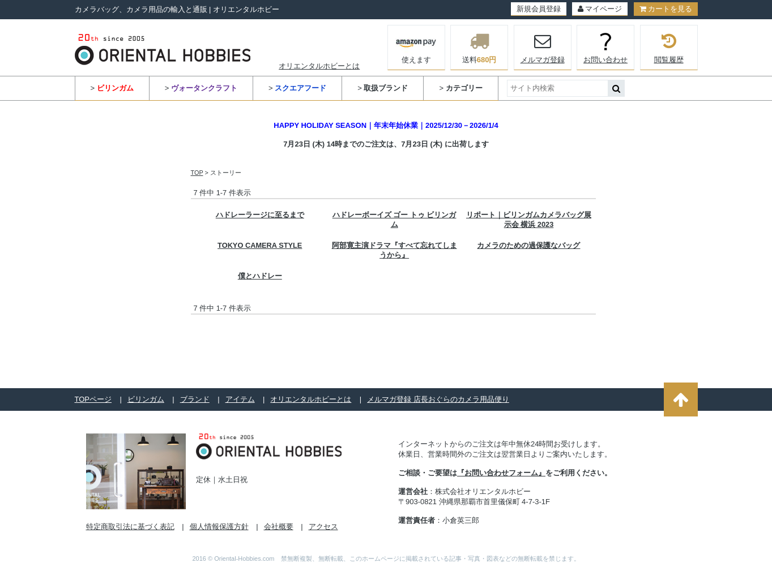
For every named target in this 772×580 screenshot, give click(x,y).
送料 (479, 47)
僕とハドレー (260, 276)
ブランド (195, 399)
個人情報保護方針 (219, 526)
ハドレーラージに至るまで (260, 214)
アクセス (323, 526)
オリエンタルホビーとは (319, 66)
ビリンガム (145, 399)
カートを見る (665, 9)
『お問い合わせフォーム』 (501, 473)
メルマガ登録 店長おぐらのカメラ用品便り (438, 399)
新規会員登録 (539, 9)
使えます (416, 46)
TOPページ (93, 399)
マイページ (600, 9)
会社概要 (278, 526)
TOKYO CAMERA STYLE (259, 245)
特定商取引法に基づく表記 (130, 526)
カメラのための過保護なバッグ (528, 245)
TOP (197, 172)
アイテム (240, 399)
